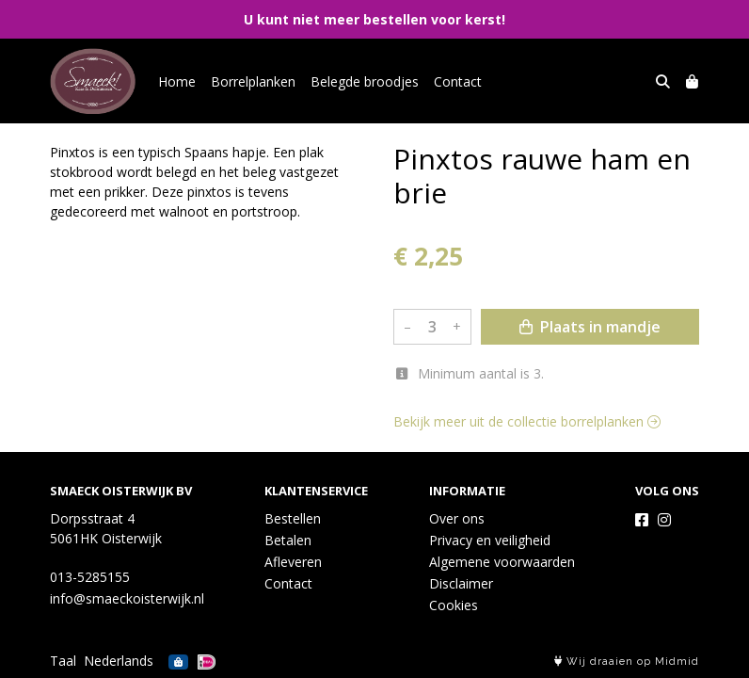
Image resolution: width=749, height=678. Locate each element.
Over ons (457, 518)
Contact (458, 81)
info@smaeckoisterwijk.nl (127, 598)
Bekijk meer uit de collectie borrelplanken (527, 421)
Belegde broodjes (365, 81)
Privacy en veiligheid (489, 540)
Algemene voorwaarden (502, 562)
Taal (63, 661)
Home (177, 81)
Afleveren (293, 562)
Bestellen (292, 518)
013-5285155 (90, 577)
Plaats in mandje (590, 326)
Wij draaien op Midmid (626, 661)
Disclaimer (461, 583)
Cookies (453, 605)
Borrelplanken (253, 81)
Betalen (287, 540)
